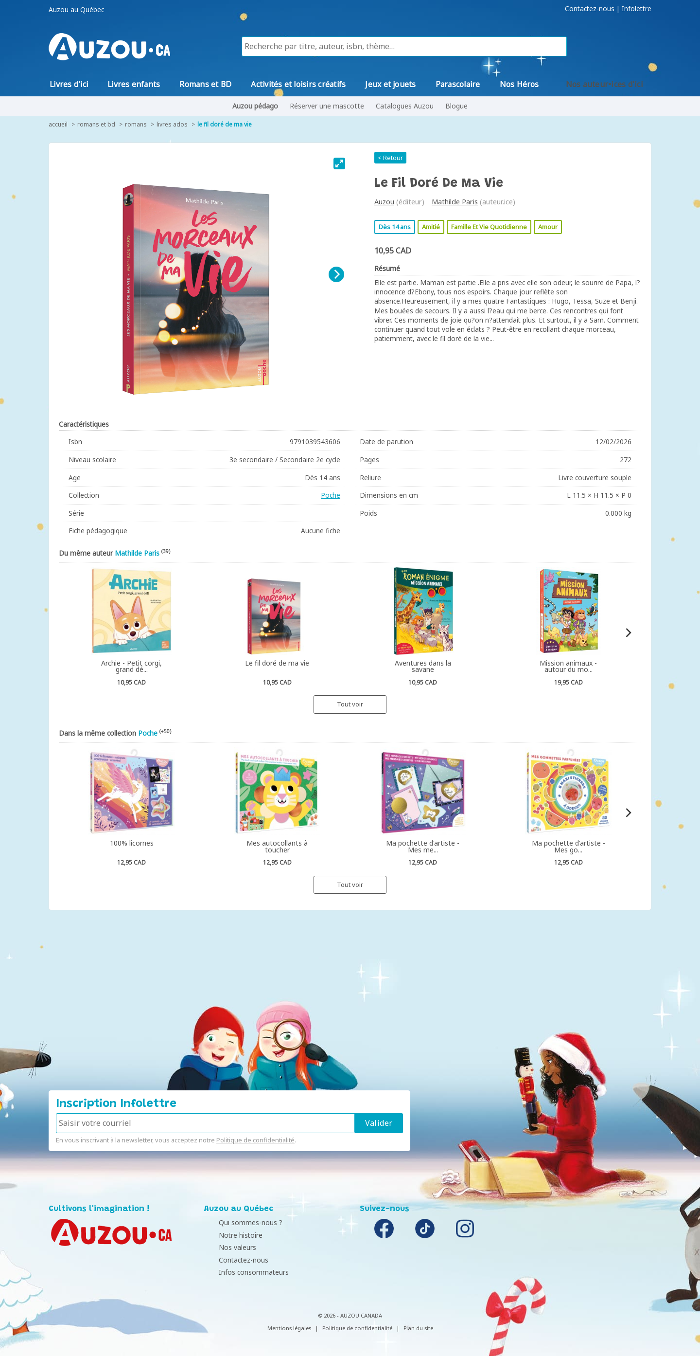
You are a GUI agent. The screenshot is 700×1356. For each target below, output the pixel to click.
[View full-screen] (339, 163)
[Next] (336, 274)
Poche (330, 495)
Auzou (384, 201)
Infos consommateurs (242, 1272)
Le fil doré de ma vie (224, 124)
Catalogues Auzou (405, 105)
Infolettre (636, 9)
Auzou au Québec (76, 10)
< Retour (390, 157)
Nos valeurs (225, 1247)
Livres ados (172, 124)
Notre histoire (228, 1235)
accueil (58, 124)
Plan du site (418, 1328)
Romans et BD (96, 124)
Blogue (456, 105)
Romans (136, 124)
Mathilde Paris (455, 201)
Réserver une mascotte (327, 105)
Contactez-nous (589, 9)
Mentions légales (289, 1328)
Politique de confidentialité (255, 1140)
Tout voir (350, 704)
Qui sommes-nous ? (238, 1222)
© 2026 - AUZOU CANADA (350, 1315)
